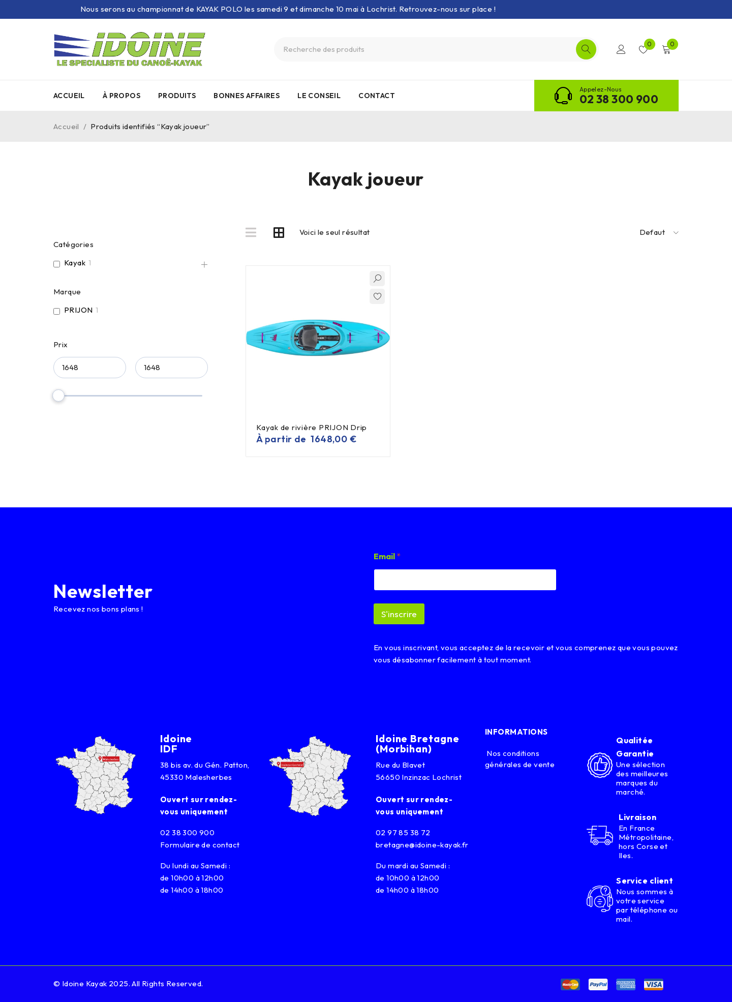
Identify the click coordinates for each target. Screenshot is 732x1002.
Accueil (66, 126)
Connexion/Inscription (621, 49)
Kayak (74, 262)
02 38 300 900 (619, 99)
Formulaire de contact (199, 844)
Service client (644, 880)
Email (387, 556)
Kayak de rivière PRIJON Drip (311, 427)
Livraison (637, 817)
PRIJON (78, 310)
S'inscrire (399, 614)
